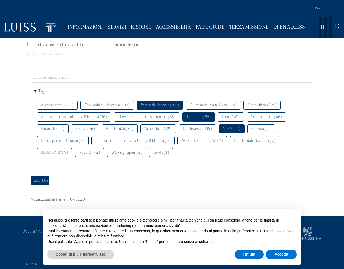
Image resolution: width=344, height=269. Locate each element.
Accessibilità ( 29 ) (158, 129)
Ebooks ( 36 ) (85, 129)
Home (31, 54)
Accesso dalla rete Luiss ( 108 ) (213, 105)
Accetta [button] (281, 254)
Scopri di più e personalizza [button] (80, 254)
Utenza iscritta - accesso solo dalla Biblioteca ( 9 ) (133, 141)
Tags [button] (42, 91)
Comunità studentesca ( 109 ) (107, 105)
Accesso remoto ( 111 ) (57, 105)
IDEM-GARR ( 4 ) (54, 153)
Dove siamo (33, 231)
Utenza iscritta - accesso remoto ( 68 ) (146, 117)
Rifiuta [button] (249, 254)
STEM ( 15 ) (231, 129)
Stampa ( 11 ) (261, 129)
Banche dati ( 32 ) (119, 129)
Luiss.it (316, 8)
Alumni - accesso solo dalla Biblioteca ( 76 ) (74, 117)
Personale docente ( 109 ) (160, 105)
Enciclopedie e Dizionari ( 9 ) (62, 141)
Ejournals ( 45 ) (52, 129)
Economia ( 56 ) (199, 117)
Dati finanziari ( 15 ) (197, 129)
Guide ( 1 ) (161, 153)
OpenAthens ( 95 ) (262, 105)
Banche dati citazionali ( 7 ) (254, 141)
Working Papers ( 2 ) (126, 153)
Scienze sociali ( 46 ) (266, 117)
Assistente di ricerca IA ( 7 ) (202, 141)
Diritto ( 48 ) (231, 117)
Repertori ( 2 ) (89, 153)
